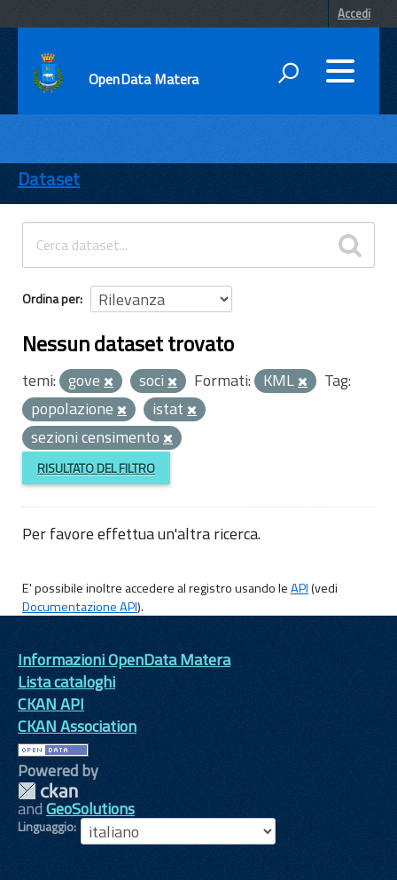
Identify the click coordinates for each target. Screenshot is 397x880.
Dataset (49, 178)
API (299, 588)
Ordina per (51, 298)
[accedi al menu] (340, 71)
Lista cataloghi (66, 682)
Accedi (354, 13)
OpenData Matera (143, 79)
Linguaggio (46, 827)
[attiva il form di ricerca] (288, 73)
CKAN (48, 791)
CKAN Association (77, 726)
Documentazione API (79, 607)
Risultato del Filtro (96, 468)
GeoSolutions (90, 809)
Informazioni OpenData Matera (124, 660)
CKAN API (51, 704)
